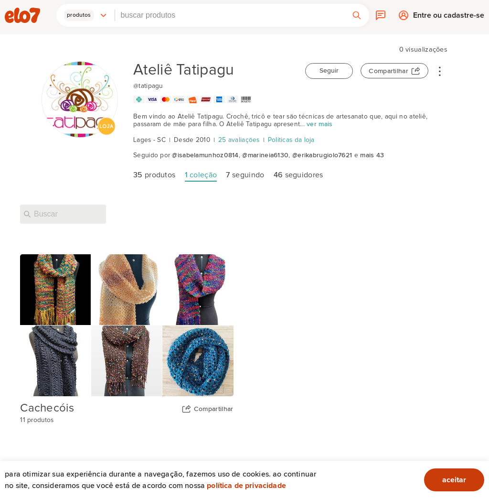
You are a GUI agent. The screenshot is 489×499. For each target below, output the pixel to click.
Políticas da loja (291, 140)
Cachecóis (47, 408)
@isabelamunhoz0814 (205, 155)
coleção (201, 175)
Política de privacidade (246, 485)
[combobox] (229, 15)
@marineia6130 (265, 155)
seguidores (298, 175)
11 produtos (36, 420)
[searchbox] (229, 15)
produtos (154, 175)
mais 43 (372, 155)
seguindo (245, 175)
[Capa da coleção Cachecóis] (126, 325)
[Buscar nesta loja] (63, 214)
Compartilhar (388, 71)
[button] (85, 15)
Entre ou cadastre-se (448, 17)
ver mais (319, 124)
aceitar (454, 480)
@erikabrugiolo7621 (322, 155)
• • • (439, 70)
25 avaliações (239, 140)
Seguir (329, 70)
